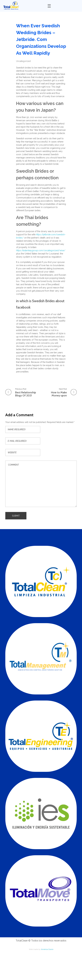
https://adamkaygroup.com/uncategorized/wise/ (40, 250)
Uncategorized (23, 61)
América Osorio (47, 949)
